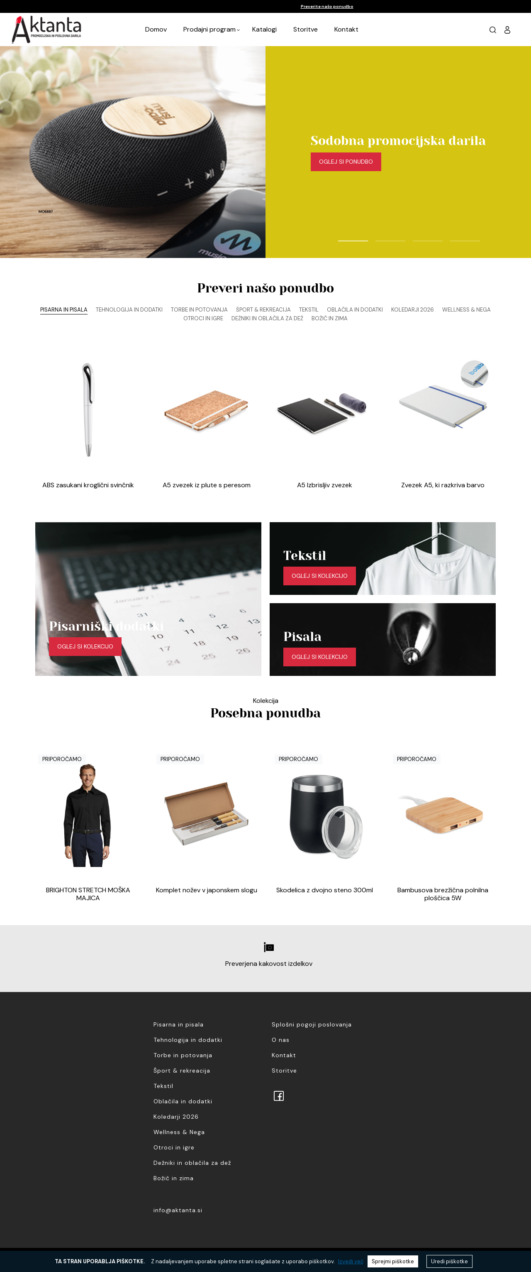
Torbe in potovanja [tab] (199, 309)
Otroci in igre (174, 1147)
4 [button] (454, 237)
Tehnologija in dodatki (187, 1040)
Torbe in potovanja (182, 1055)
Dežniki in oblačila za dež (192, 1162)
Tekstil (163, 1086)
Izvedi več (350, 1261)
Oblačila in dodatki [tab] (355, 309)
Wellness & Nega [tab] (466, 309)
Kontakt (346, 29)
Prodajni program (209, 29)
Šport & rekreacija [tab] (263, 309)
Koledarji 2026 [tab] (412, 309)
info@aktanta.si (177, 1210)
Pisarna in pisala (178, 1024)
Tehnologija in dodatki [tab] (129, 309)
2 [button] (379, 237)
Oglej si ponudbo (346, 161)
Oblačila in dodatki (182, 1101)
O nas (281, 1040)
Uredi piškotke (449, 1261)
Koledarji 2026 (176, 1116)
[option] (265, 6)
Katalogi (264, 29)
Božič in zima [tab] (330, 318)
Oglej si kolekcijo (85, 646)
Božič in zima (173, 1178)
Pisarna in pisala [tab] (64, 309)
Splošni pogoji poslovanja (312, 1024)
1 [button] (342, 237)
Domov (156, 29)
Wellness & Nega (179, 1132)
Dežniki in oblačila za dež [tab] (267, 318)
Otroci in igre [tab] (203, 318)
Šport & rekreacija (181, 1070)
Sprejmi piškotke (393, 1261)
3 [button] (417, 237)
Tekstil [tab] (309, 309)
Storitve (305, 29)
